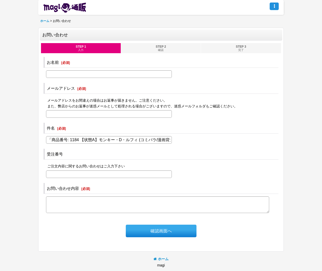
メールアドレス (61, 88)
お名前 (53, 62)
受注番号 (55, 154)
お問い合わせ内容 (63, 188)
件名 (51, 128)
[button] (274, 6)
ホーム (161, 259)
